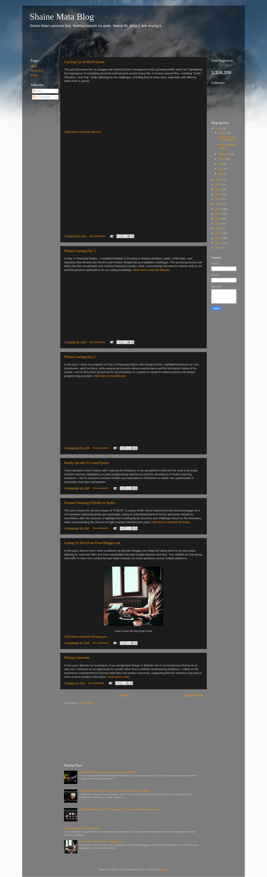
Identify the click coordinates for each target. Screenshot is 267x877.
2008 (218, 228)
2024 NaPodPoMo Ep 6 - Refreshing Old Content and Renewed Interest (119, 809)
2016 (218, 189)
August (222, 159)
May (221, 173)
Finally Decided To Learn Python (86, 463)
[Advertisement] (94, 42)
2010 (218, 218)
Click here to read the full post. (82, 131)
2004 (218, 247)
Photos (34, 75)
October (223, 132)
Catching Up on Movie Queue (84, 62)
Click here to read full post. (110, 375)
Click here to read (118, 676)
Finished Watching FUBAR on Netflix (90, 503)
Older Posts (194, 695)
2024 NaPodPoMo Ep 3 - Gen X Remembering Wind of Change (114, 790)
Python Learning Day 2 (79, 357)
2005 (218, 243)
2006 (218, 238)
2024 (218, 179)
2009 (218, 223)
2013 (218, 204)
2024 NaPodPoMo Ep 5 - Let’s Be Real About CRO (107, 772)
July (220, 163)
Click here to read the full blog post (85, 636)
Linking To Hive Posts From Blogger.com (92, 543)
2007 (218, 233)
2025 (218, 128)
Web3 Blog (37, 70)
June (221, 168)
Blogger (163, 869)
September (224, 154)
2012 (218, 209)
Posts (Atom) (86, 703)
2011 (218, 213)
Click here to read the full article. (170, 522)
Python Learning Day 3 (79, 251)
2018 (218, 184)
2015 (218, 194)
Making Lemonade (76, 657)
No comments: (98, 236)
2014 (218, 199)
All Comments (42, 97)
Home (124, 695)
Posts (37, 90)
